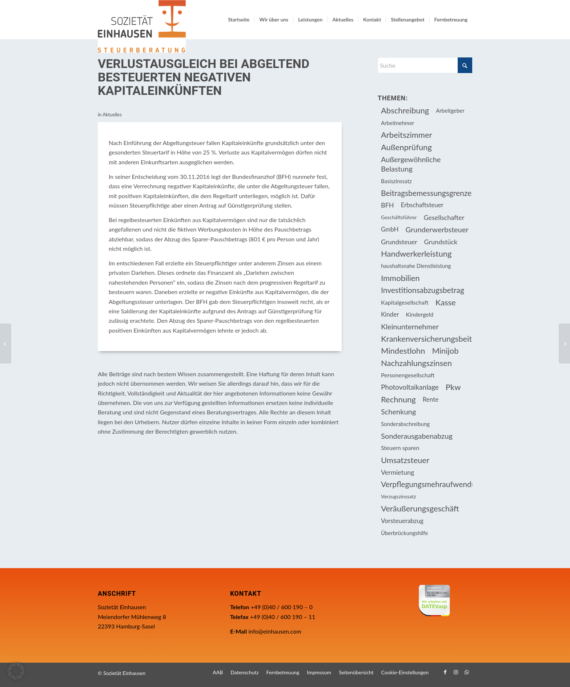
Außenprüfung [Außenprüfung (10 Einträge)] (406, 147)
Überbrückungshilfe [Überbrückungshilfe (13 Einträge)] (404, 533)
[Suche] (425, 65)
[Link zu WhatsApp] (466, 672)
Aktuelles (112, 114)
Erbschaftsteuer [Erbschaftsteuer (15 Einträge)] (422, 205)
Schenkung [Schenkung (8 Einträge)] (398, 411)
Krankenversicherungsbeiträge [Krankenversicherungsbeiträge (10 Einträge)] (426, 339)
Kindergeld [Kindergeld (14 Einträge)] (420, 314)
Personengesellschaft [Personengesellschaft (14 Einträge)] (408, 374)
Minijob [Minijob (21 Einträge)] (445, 350)
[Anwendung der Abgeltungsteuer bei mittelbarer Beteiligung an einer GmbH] (5, 343)
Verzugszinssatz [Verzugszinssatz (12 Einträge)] (398, 496)
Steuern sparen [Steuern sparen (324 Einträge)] (400, 447)
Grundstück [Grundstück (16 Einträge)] (441, 242)
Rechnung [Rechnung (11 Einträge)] (398, 399)
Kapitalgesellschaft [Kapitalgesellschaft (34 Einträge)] (405, 302)
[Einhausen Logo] (142, 26)
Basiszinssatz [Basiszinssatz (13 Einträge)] (396, 181)
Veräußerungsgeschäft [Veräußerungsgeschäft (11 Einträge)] (420, 508)
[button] (16, 671)
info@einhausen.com (274, 631)
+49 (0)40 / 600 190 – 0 (281, 606)
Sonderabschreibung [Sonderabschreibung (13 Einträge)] (405, 424)
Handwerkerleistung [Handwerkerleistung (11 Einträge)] (416, 253)
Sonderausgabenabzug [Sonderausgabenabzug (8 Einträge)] (417, 435)
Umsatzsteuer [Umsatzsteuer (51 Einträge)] (405, 460)
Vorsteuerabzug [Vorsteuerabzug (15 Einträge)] (402, 521)
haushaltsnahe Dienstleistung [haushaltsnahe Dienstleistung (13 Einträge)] (416, 265)
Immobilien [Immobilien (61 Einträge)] (400, 278)
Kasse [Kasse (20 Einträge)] (445, 302)
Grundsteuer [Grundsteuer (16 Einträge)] (399, 242)
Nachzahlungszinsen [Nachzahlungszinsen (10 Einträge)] (416, 363)
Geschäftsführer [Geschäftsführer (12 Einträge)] (399, 217)
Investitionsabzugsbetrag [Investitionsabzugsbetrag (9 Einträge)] (422, 289)
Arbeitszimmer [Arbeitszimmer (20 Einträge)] (406, 135)
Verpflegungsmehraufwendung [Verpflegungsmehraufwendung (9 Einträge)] (426, 484)
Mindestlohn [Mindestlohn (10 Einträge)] (403, 350)
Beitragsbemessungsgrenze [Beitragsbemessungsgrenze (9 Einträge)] (426, 192)
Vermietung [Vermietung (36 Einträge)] (397, 472)
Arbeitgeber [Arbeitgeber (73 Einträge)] (450, 110)
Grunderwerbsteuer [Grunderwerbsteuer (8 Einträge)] (437, 229)
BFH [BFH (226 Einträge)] (387, 205)
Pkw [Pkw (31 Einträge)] (453, 387)
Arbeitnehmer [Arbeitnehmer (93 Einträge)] (397, 123)
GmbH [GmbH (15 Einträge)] (390, 229)
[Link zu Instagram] (455, 672)
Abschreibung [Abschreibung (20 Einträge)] (405, 110)
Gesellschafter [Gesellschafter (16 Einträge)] (444, 217)
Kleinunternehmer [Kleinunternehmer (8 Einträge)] (410, 326)
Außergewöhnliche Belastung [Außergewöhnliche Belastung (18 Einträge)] (411, 164)
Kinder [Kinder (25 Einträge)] (390, 314)
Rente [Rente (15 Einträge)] (430, 399)
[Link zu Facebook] (444, 672)
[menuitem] (238, 19)
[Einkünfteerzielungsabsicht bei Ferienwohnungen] (564, 343)
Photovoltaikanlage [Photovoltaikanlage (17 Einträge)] (410, 387)
